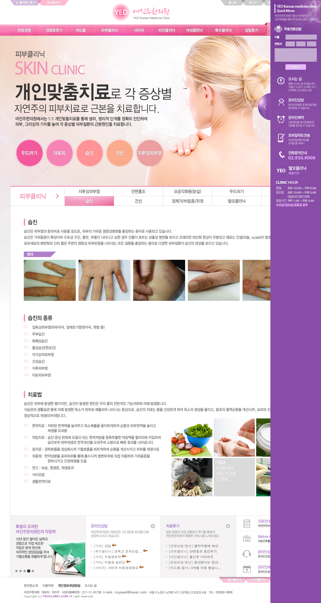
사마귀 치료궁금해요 (123, 567)
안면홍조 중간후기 (203, 551)
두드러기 (237, 191)
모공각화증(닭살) (187, 191)
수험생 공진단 (114, 562)
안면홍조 (138, 191)
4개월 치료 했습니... (206, 567)
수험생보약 (112, 556)
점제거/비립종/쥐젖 (187, 201)
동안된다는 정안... (208, 562)
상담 (107, 545)
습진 (89, 201)
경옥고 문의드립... (128, 551)
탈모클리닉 (237, 201)
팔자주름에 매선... (208, 545)
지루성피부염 (89, 191)
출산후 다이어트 (201, 556)
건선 (138, 201)
